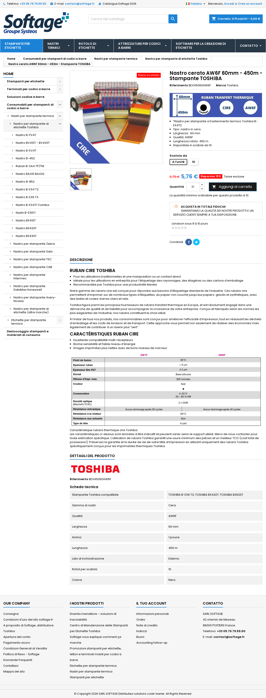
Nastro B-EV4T (26, 150)
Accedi (229, 4)
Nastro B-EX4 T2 (27, 189)
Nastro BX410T (26, 220)
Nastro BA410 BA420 (30, 174)
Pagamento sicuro (16, 643)
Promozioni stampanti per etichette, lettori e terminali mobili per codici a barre (95, 654)
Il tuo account (151, 603)
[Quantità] (193, 186)
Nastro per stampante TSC (33, 259)
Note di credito (147, 625)
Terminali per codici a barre (28, 89)
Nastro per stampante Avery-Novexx (35, 299)
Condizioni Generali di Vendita (25, 648)
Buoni (140, 637)
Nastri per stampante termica (32, 116)
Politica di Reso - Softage (21, 654)
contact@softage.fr (79, 4)
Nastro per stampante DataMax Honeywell (29, 288)
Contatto (213, 603)
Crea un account (250, 4)
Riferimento (179, 85)
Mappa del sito (14, 671)
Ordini (140, 619)
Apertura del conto (17, 637)
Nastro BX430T (26, 236)
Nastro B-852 (25, 181)
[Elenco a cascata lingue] (196, 4)
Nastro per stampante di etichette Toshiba (31, 125)
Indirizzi (141, 631)
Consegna (11, 614)
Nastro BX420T (26, 228)
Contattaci (10, 666)
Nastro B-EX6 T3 (27, 197)
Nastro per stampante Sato (33, 251)
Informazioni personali (152, 614)
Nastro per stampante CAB (33, 267)
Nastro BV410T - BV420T (33, 143)
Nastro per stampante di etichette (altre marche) (31, 310)
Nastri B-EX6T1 (25, 213)
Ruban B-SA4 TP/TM (30, 166)
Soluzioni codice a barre (25, 97)
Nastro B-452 (25, 158)
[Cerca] (133, 18)
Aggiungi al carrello (232, 186)
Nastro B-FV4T (26, 135)
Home (8, 73)
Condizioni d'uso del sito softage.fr (28, 619)
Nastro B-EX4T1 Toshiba (32, 205)
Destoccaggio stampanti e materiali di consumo (28, 333)
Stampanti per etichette (25, 81)
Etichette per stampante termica (28, 322)
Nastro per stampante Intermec (29, 276)
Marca (221, 85)
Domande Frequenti (17, 660)
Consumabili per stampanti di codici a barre (30, 106)
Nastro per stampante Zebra (34, 244)
